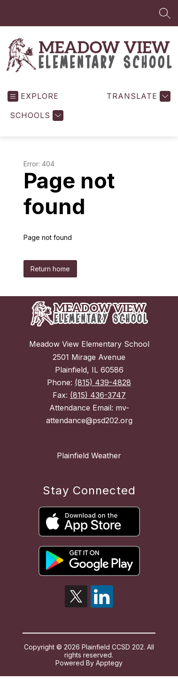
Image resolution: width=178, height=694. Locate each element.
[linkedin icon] (102, 611)
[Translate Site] (137, 102)
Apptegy (109, 669)
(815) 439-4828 (103, 388)
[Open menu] (33, 102)
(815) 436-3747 (98, 401)
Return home (50, 275)
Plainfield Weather (89, 461)
